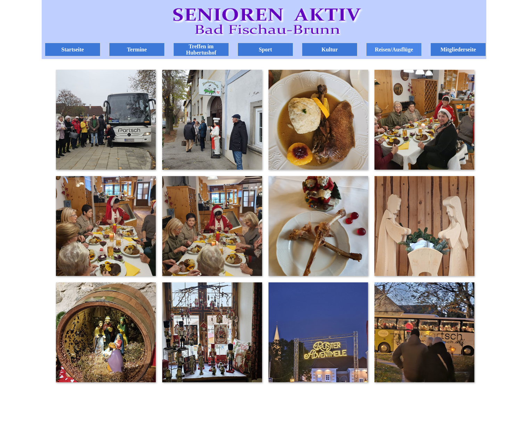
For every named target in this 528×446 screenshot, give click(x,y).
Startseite (72, 49)
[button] (105, 119)
